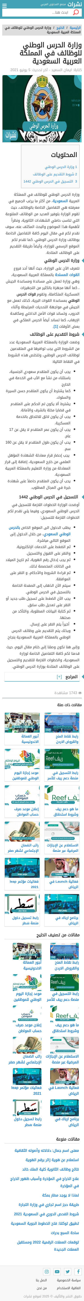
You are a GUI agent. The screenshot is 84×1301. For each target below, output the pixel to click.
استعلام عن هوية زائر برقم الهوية (52, 1159)
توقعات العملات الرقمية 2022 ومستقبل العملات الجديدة (48, 1246)
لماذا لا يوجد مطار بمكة (60, 1195)
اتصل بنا (41, 1280)
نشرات (74, 5)
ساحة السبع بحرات (65, 1232)
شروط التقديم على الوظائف (55, 174)
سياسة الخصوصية (69, 1280)
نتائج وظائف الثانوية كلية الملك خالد (50, 1169)
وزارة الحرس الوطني (61, 167)
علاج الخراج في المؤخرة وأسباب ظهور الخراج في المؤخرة (44, 1182)
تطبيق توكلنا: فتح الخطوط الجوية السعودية (45, 1223)
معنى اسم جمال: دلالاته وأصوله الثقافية (47, 1150)
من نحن (42, 1288)
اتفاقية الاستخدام (69, 1288)
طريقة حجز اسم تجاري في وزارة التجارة (49, 1204)
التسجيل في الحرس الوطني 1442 (50, 181)
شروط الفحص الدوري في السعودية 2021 (46, 1214)
